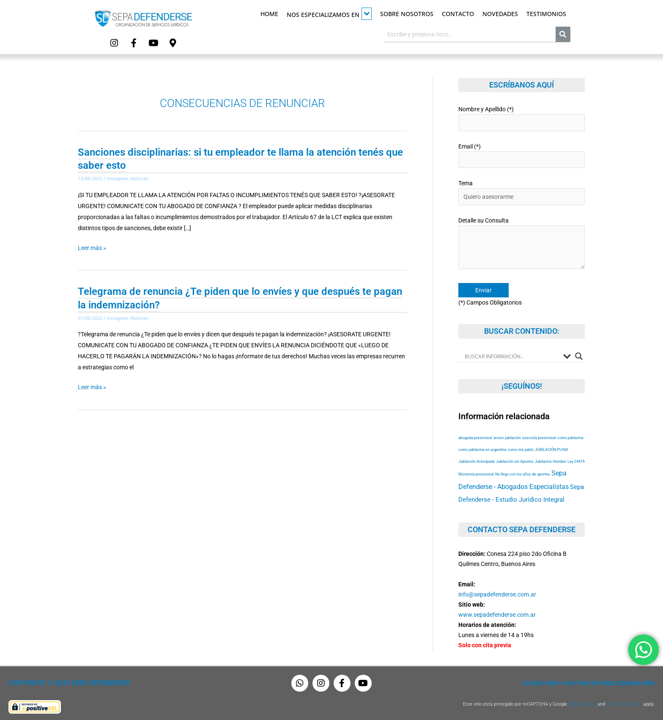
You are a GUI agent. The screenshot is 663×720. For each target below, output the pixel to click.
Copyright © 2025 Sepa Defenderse (66, 681)
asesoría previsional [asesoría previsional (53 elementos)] (539, 435)
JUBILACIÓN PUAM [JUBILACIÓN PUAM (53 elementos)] (551, 447)
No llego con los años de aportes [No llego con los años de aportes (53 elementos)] (522, 472)
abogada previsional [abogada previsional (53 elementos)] (475, 435)
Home (269, 14)
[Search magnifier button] (579, 354)
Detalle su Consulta (521, 243)
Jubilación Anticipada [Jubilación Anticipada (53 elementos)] (476, 459)
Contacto (458, 14)
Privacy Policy (582, 702)
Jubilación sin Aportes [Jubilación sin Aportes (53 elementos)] (515, 459)
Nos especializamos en (329, 14)
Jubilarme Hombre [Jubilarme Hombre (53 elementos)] (550, 459)
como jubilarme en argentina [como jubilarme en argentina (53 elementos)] (482, 447)
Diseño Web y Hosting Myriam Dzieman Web (589, 681)
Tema (521, 191)
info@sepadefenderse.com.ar (497, 592)
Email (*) (521, 154)
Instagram (118, 178)
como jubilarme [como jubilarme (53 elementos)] (570, 435)
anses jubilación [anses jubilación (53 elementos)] (507, 435)
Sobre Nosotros (406, 14)
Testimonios (546, 14)
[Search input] (512, 354)
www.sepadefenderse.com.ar (497, 612)
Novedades (500, 14)
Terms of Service (624, 702)
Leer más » (92, 247)
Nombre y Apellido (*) (521, 117)
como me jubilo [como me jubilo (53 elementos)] (521, 447)
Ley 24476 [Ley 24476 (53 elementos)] (576, 459)
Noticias (139, 178)
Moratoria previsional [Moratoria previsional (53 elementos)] (476, 472)
